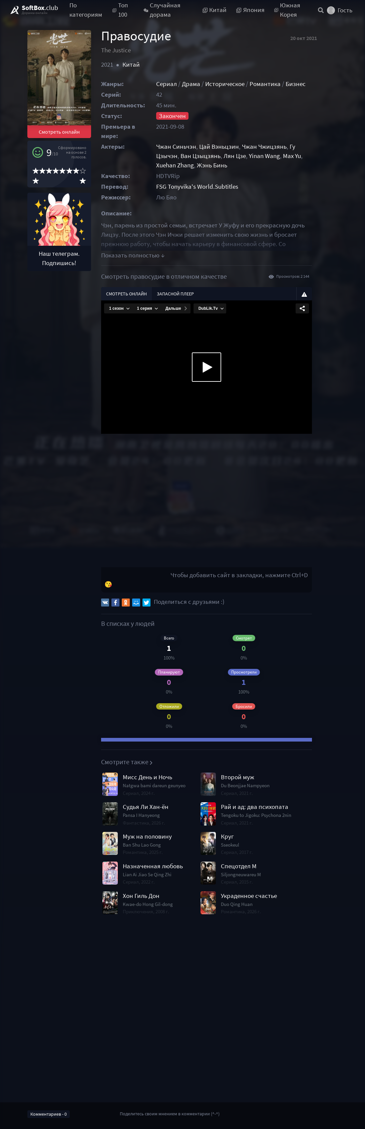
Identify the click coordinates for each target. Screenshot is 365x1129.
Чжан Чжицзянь (275, 146)
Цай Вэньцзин (230, 146)
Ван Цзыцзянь (187, 156)
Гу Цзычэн (315, 146)
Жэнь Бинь (182, 165)
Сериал (177, 84)
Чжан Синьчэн (187, 146)
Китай (137, 64)
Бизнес (307, 84)
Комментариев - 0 (48, 1114)
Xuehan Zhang (310, 156)
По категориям (85, 10)
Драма (202, 84)
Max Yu (279, 156)
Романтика (276, 84)
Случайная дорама (161, 10)
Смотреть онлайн (62, 141)
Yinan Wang (251, 156)
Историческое (236, 84)
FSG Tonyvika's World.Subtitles (208, 186)
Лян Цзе (222, 156)
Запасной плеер (181, 294)
